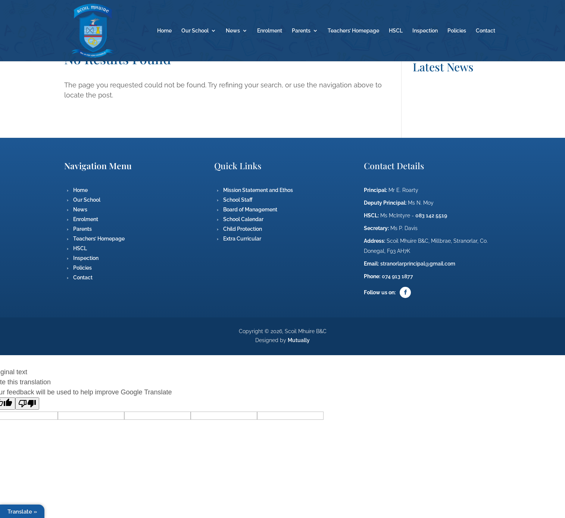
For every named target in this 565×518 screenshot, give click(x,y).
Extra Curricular (242, 239)
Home (164, 31)
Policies (456, 31)
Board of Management (250, 210)
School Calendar (243, 219)
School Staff (238, 200)
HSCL (396, 31)
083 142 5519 (431, 215)
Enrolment (269, 31)
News (233, 31)
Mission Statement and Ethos (258, 190)
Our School (195, 31)
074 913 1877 (397, 276)
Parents (301, 31)
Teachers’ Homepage (353, 31)
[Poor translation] (27, 403)
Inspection (425, 31)
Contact (485, 31)
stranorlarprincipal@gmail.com (417, 264)
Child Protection (242, 229)
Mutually (299, 340)
